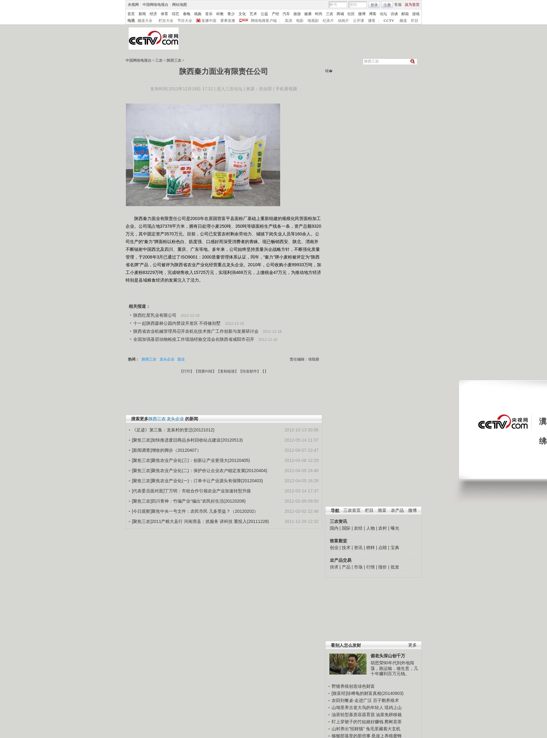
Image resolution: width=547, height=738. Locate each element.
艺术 (253, 14)
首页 (131, 14)
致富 (382, 510)
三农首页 (352, 510)
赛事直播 (227, 20)
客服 (398, 4)
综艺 (175, 14)
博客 (372, 14)
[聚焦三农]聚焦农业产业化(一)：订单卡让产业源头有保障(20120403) (197, 480)
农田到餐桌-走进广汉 (352, 700)
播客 (371, 20)
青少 (231, 14)
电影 (300, 20)
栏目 (414, 20)
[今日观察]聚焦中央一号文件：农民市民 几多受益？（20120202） (195, 511)
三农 (329, 14)
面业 (181, 359)
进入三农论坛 (229, 88)
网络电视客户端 (264, 20)
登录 (374, 5)
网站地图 (179, 4)
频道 (403, 20)
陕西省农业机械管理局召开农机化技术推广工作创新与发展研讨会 (196, 331)
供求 (334, 567)
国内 (334, 528)
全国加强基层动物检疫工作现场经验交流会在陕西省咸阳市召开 (193, 339)
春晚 (186, 14)
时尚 (318, 14)
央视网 (133, 4)
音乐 (209, 14)
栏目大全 (166, 20)
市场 (358, 567)
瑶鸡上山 (393, 707)
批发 (395, 567)
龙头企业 (167, 359)
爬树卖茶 (393, 721)
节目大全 (184, 20)
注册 (387, 5)
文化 (242, 14)
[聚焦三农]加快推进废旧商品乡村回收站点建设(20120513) (187, 440)
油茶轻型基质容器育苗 (353, 714)
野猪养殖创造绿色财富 (353, 686)
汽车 (286, 14)
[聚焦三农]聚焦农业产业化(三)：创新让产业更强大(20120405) (191, 460)
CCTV (388, 20)
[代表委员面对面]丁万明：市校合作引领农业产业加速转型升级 (191, 490)
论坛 (383, 14)
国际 (346, 528)
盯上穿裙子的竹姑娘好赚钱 (357, 721)
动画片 (343, 20)
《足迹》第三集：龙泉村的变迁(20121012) (173, 429)
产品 (346, 567)
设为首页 (412, 4)
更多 (412, 645)
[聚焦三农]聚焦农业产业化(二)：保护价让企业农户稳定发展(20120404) (199, 470)
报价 (382, 567)
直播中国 (208, 20)
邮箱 (405, 14)
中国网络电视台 (155, 4)
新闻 (142, 14)
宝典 (395, 547)
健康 (308, 14)
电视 (131, 20)
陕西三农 (174, 60)
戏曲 (197, 14)
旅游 (297, 14)
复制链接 (227, 371)
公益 (264, 14)
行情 (370, 567)
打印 (186, 371)
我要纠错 (205, 371)
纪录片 (328, 20)
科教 (220, 14)
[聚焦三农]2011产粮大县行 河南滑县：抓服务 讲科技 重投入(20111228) (200, 521)
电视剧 (313, 20)
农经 (358, 528)
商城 (340, 14)
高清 (288, 20)
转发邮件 (249, 371)
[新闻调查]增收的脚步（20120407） (166, 450)
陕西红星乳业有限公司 (154, 315)
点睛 (382, 547)
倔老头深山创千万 (388, 655)
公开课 (358, 20)
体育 (164, 14)
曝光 (395, 528)
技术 (346, 547)
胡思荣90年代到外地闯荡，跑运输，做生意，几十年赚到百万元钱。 (394, 668)
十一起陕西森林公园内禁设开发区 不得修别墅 (177, 323)
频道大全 (145, 20)
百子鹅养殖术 (386, 700)
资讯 (358, 547)
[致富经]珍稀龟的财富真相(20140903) (368, 693)
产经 (275, 14)
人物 (370, 528)
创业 (334, 547)
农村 (382, 528)
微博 (362, 14)
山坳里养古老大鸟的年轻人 (357, 707)
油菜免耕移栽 (389, 714)
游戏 (416, 14)
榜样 (370, 547)
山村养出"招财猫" (348, 728)
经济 (153, 14)
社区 (351, 14)
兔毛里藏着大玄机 (383, 728)
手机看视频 (286, 88)
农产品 (397, 510)
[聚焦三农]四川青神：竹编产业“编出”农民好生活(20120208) (189, 501)
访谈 (394, 14)
